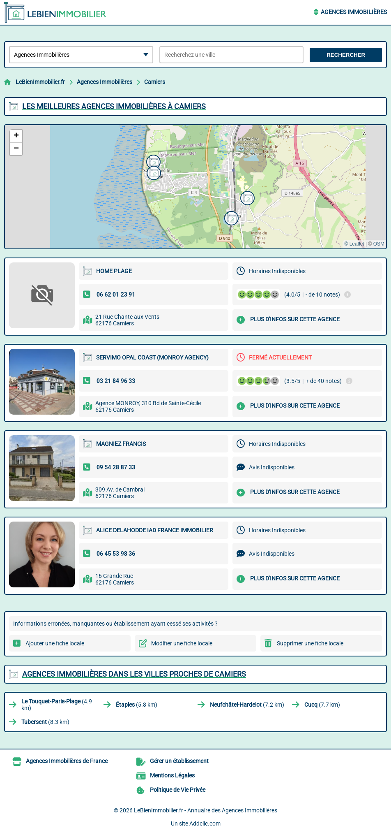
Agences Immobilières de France (67, 761)
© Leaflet (354, 244)
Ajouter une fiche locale (54, 643)
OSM (378, 244)
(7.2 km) (247, 704)
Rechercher (346, 55)
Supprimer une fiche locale (310, 643)
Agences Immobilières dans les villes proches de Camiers (134, 674)
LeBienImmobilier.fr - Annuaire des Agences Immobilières (205, 810)
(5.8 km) (136, 704)
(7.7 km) (322, 704)
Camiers (154, 82)
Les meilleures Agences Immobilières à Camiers (114, 106)
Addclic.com (205, 823)
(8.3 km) (45, 722)
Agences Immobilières (354, 12)
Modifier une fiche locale (181, 643)
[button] (246, 197)
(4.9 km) (56, 704)
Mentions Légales (172, 775)
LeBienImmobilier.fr (40, 82)
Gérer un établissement (179, 761)
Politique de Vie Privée (177, 789)
